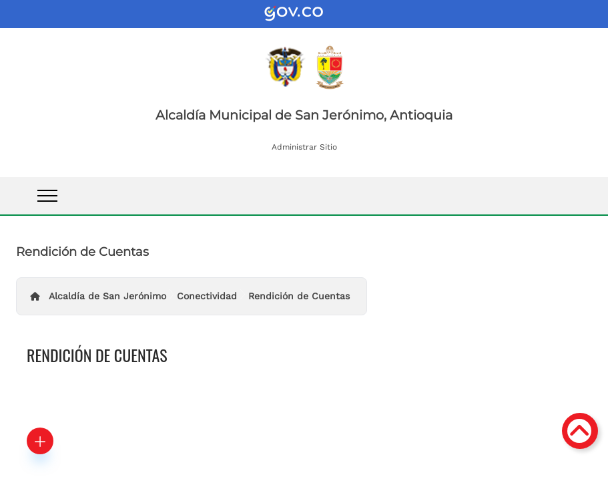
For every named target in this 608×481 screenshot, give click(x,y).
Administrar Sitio (304, 147)
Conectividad (207, 296)
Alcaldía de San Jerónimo (107, 296)
